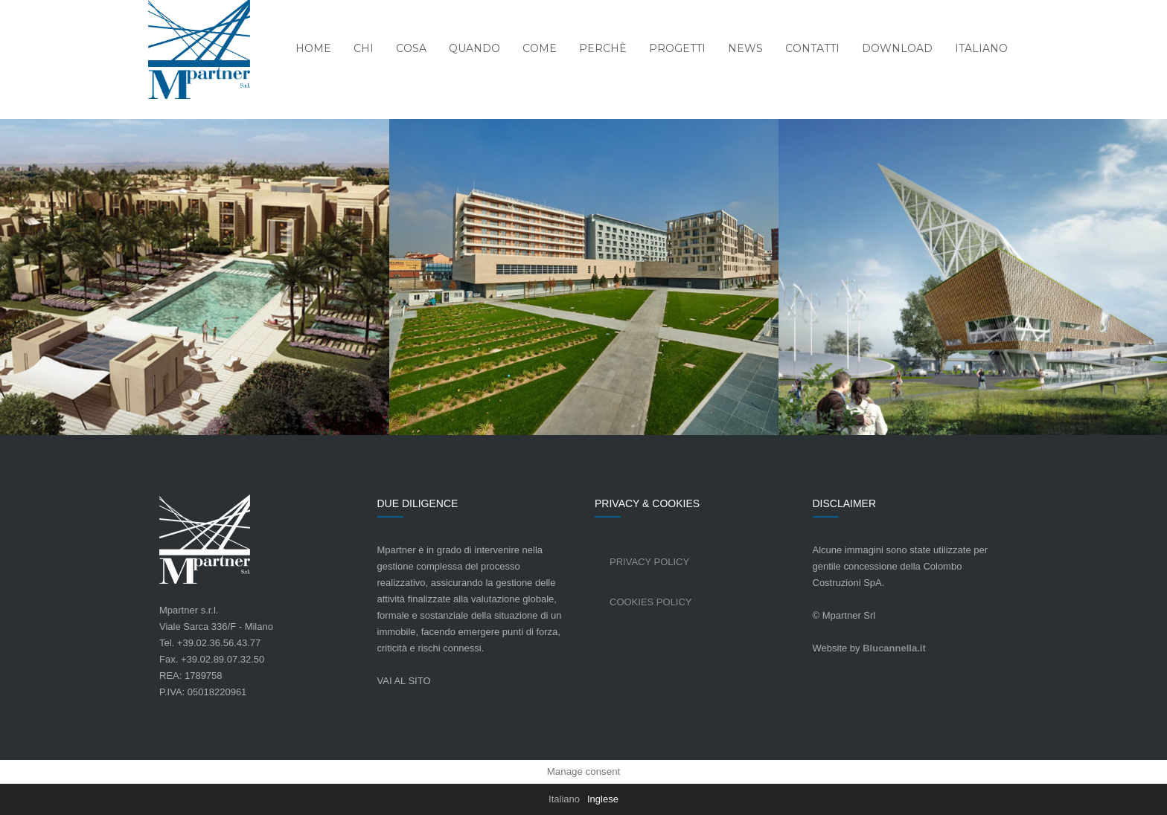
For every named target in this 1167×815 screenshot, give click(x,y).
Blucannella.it (894, 648)
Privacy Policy (649, 561)
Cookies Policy (651, 602)
